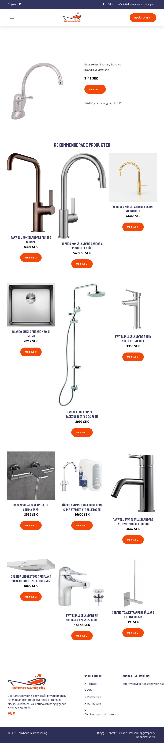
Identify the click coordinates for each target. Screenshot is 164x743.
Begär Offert (143, 17)
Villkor (123, 733)
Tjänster (92, 684)
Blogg (100, 733)
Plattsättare (94, 697)
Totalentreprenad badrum (100, 714)
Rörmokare (94, 703)
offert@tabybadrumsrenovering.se (136, 4)
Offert (90, 690)
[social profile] (20, 4)
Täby (110, 4)
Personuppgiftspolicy (142, 733)
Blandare (29, 46)
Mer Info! (95, 89)
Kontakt (111, 733)
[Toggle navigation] (12, 17)
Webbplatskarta (145, 737)
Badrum (16, 46)
